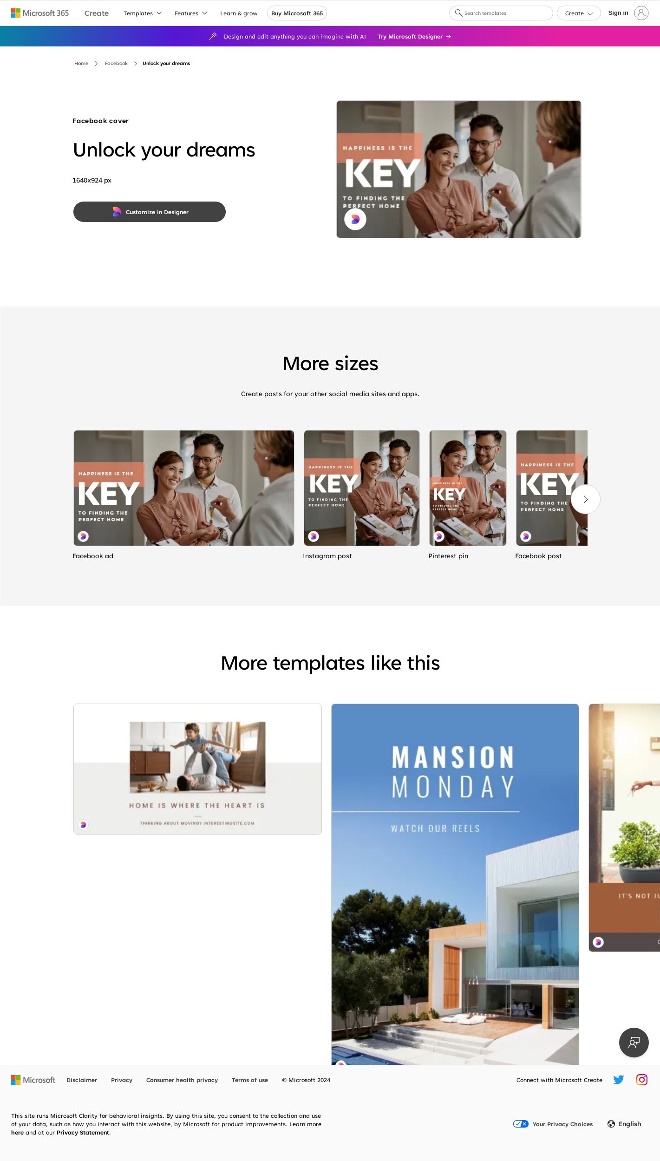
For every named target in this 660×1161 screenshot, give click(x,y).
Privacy (121, 1079)
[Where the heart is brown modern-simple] (261, 763)
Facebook (116, 63)
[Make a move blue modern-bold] (519, 866)
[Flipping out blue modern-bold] (519, 763)
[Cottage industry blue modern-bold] (261, 948)
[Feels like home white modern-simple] (133, 735)
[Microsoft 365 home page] (40, 13)
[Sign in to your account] (628, 13)
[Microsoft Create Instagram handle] (641, 1079)
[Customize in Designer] (149, 212)
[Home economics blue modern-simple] (391, 882)
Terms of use (250, 1079)
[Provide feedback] (634, 1042)
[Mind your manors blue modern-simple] (133, 868)
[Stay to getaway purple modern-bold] (391, 724)
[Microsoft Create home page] (97, 13)
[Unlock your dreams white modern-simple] (183, 488)
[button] (459, 13)
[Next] (586, 499)
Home (81, 63)
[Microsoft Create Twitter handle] (618, 1079)
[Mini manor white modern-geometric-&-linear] (261, 856)
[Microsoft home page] (33, 1079)
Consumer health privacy (182, 1079)
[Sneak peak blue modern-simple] (391, 788)
